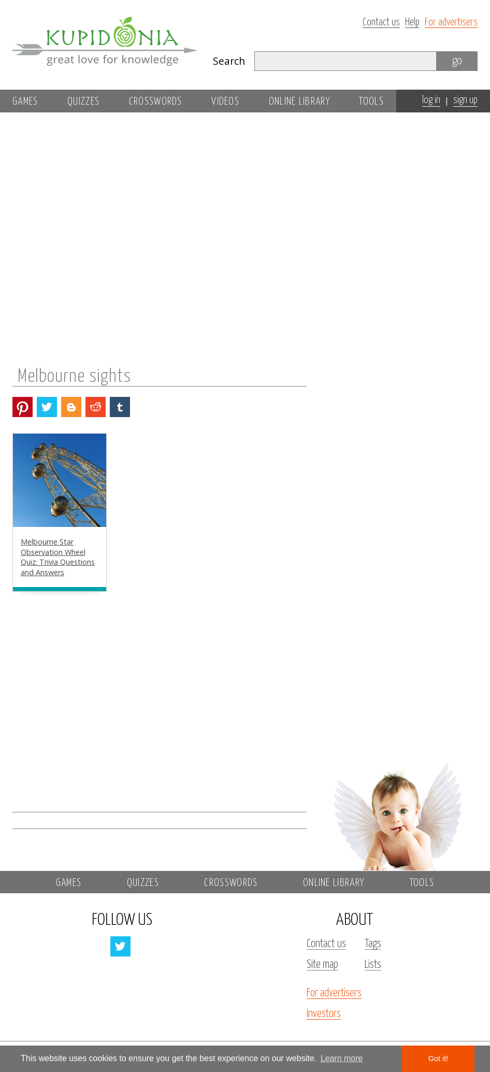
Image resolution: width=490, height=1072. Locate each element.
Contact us (381, 22)
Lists (373, 965)
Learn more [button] (342, 1058)
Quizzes (83, 102)
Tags (373, 944)
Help (412, 22)
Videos (225, 102)
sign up (465, 100)
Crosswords (155, 102)
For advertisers (451, 22)
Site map (322, 965)
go (457, 61)
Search (229, 61)
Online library (299, 102)
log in (431, 100)
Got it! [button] (438, 1058)
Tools (371, 102)
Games (25, 102)
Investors (324, 1014)
